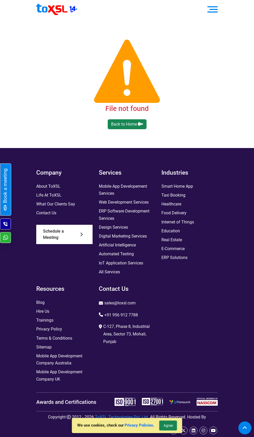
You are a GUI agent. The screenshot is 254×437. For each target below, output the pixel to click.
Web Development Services (124, 202)
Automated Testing (116, 253)
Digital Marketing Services (123, 236)
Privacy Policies (139, 425)
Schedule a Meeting (63, 234)
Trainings (44, 320)
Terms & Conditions (54, 338)
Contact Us (46, 212)
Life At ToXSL (49, 195)
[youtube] (213, 430)
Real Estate (171, 239)
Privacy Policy (49, 329)
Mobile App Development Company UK (59, 375)
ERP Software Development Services (124, 215)
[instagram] (203, 430)
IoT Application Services (121, 263)
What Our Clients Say (55, 204)
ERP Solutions (174, 257)
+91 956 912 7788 (121, 314)
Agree (168, 425)
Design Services (113, 227)
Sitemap (44, 347)
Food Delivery (173, 212)
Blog (40, 302)
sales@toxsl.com (120, 302)
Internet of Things (177, 222)
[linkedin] (193, 430)
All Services (109, 271)
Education (170, 230)
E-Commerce (173, 248)
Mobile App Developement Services (123, 190)
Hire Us (42, 311)
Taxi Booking (173, 195)
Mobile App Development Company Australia (59, 359)
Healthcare (171, 204)
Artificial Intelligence (117, 245)
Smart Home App (177, 186)
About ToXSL (48, 186)
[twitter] (184, 430)
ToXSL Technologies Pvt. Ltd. (122, 417)
